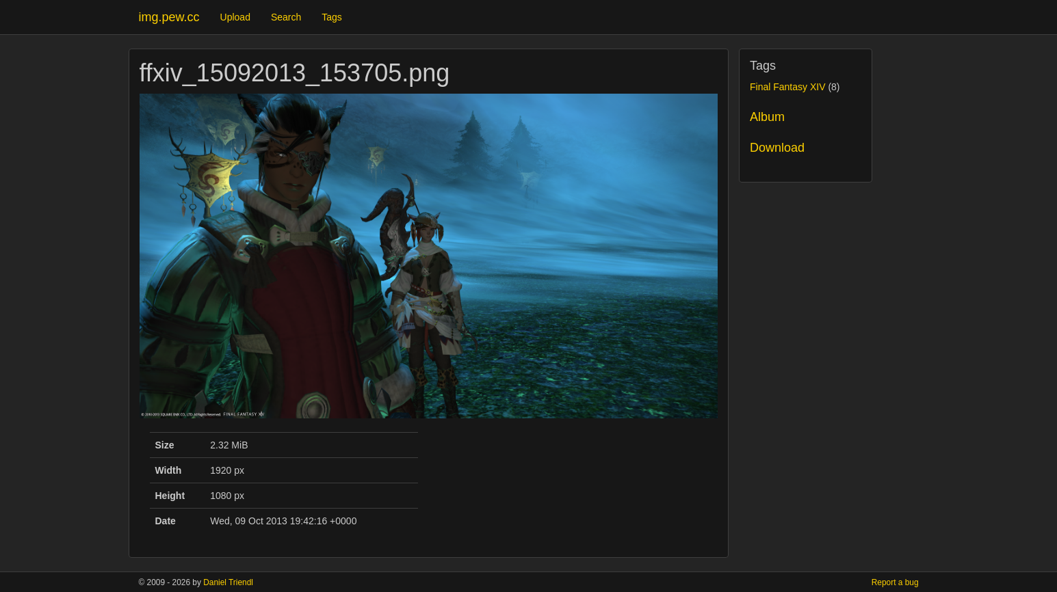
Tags (332, 17)
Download (777, 147)
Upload (235, 17)
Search (286, 17)
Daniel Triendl (228, 582)
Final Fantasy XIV (788, 86)
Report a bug (895, 582)
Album (767, 117)
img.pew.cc (169, 17)
